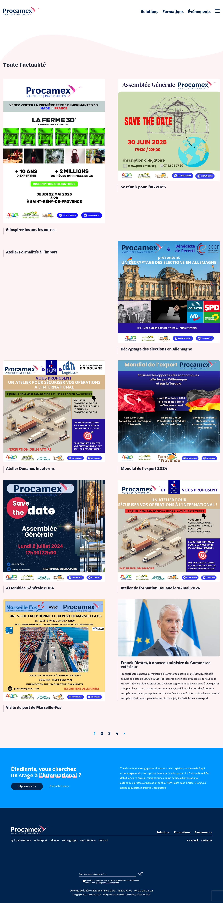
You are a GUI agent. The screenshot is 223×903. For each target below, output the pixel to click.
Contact (103, 840)
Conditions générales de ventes (138, 894)
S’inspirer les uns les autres (30, 229)
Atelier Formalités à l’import (31, 252)
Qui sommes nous (21, 840)
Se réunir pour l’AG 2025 (143, 187)
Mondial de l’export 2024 (144, 468)
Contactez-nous (59, 786)
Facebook (193, 840)
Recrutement (88, 840)
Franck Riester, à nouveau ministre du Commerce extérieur (166, 664)
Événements (199, 11)
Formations (173, 11)
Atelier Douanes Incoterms (30, 468)
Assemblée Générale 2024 (30, 588)
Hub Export (40, 840)
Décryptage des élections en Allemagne (156, 349)
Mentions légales (94, 894)
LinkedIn (206, 840)
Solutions (149, 11)
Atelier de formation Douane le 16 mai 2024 (160, 588)
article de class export (195, 698)
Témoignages (70, 840)
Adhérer (54, 840)
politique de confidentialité (107, 882)
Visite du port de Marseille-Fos (33, 707)
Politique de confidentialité (113, 894)
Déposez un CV (27, 786)
